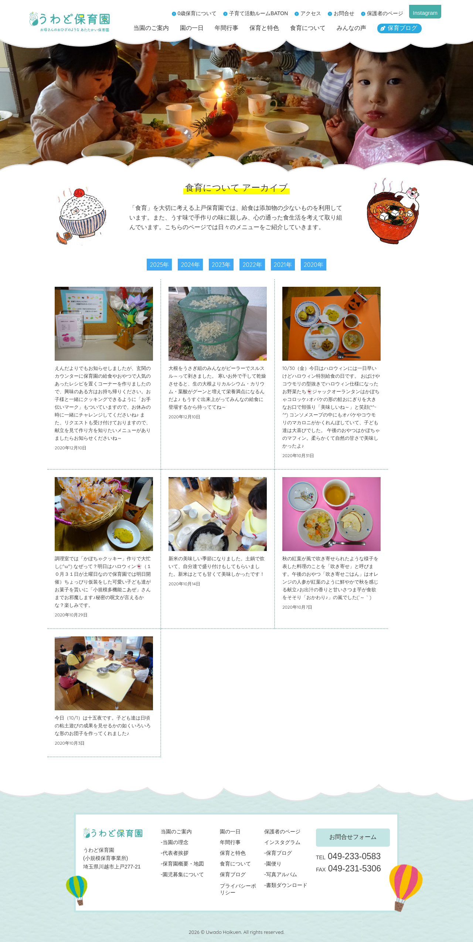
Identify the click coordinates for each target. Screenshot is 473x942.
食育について (308, 28)
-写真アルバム (280, 874)
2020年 (313, 264)
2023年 (221, 264)
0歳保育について (197, 13)
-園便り (273, 864)
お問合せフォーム (353, 837)
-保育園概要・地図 (182, 864)
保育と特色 (264, 28)
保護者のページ (385, 13)
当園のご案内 (151, 28)
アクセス (310, 13)
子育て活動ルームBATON (258, 13)
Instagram (425, 13)
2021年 (283, 264)
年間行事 (226, 28)
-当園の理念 (174, 842)
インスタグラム (282, 842)
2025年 (159, 264)
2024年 (190, 264)
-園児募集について (182, 874)
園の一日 (192, 28)
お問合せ (344, 13)
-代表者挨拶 (174, 853)
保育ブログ (402, 28)
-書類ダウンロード (285, 885)
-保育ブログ (278, 853)
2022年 (252, 264)
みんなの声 (351, 28)
